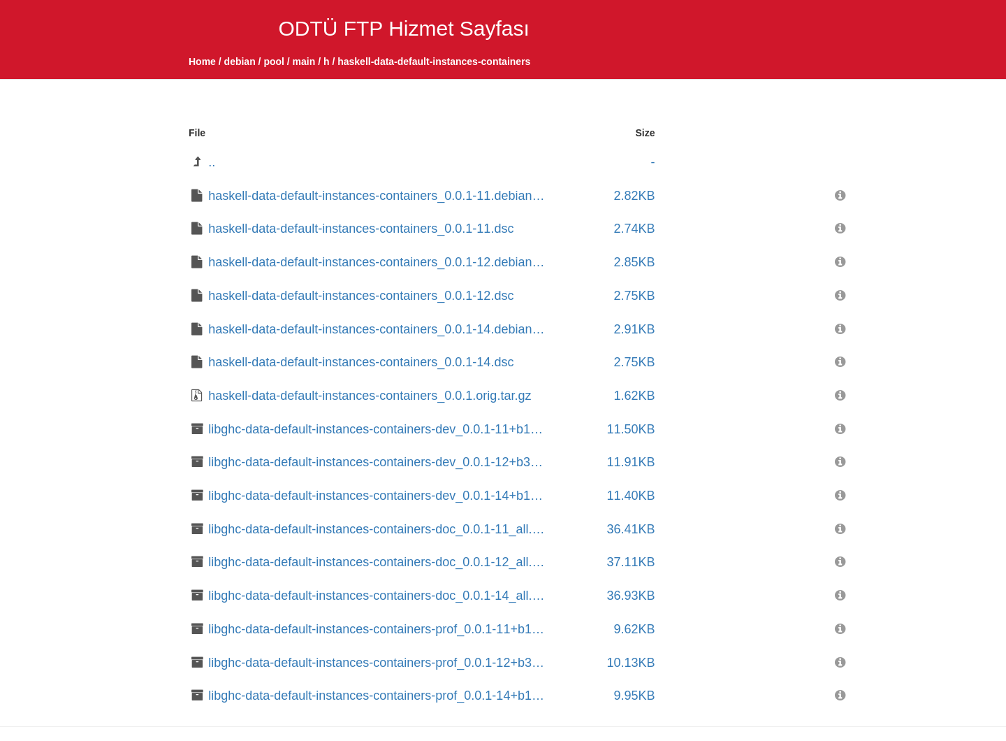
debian (240, 61)
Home (202, 61)
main (304, 61)
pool (273, 61)
